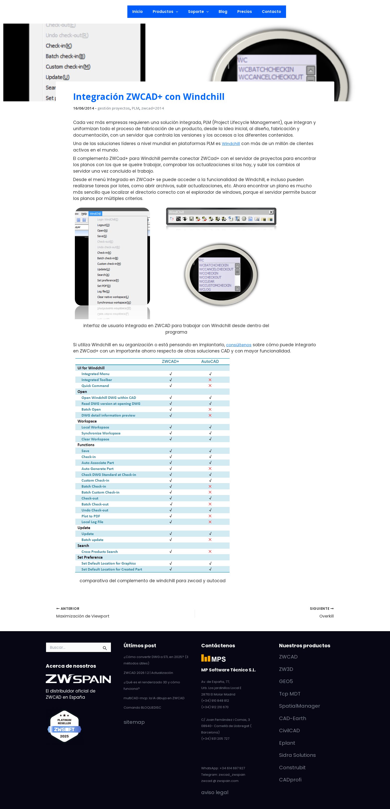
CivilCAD (289, 730)
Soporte (199, 11)
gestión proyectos (114, 108)
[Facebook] (37, 11)
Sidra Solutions (297, 754)
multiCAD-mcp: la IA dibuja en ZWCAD (154, 697)
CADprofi (290, 779)
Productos (169, 11)
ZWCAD (288, 656)
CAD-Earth (292, 718)
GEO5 (286, 681)
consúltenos (239, 344)
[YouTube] (21, 11)
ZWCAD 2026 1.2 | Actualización (148, 672)
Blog (221, 11)
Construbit (292, 767)
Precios (241, 11)
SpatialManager (299, 705)
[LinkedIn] (13, 11)
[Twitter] (29, 11)
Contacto (265, 11)
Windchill (231, 144)
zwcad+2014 (152, 108)
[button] (81, 12)
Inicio (144, 11)
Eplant (287, 742)
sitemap (134, 721)
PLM (135, 108)
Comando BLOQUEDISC (142, 706)
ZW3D (286, 668)
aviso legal (214, 792)
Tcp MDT (289, 693)
